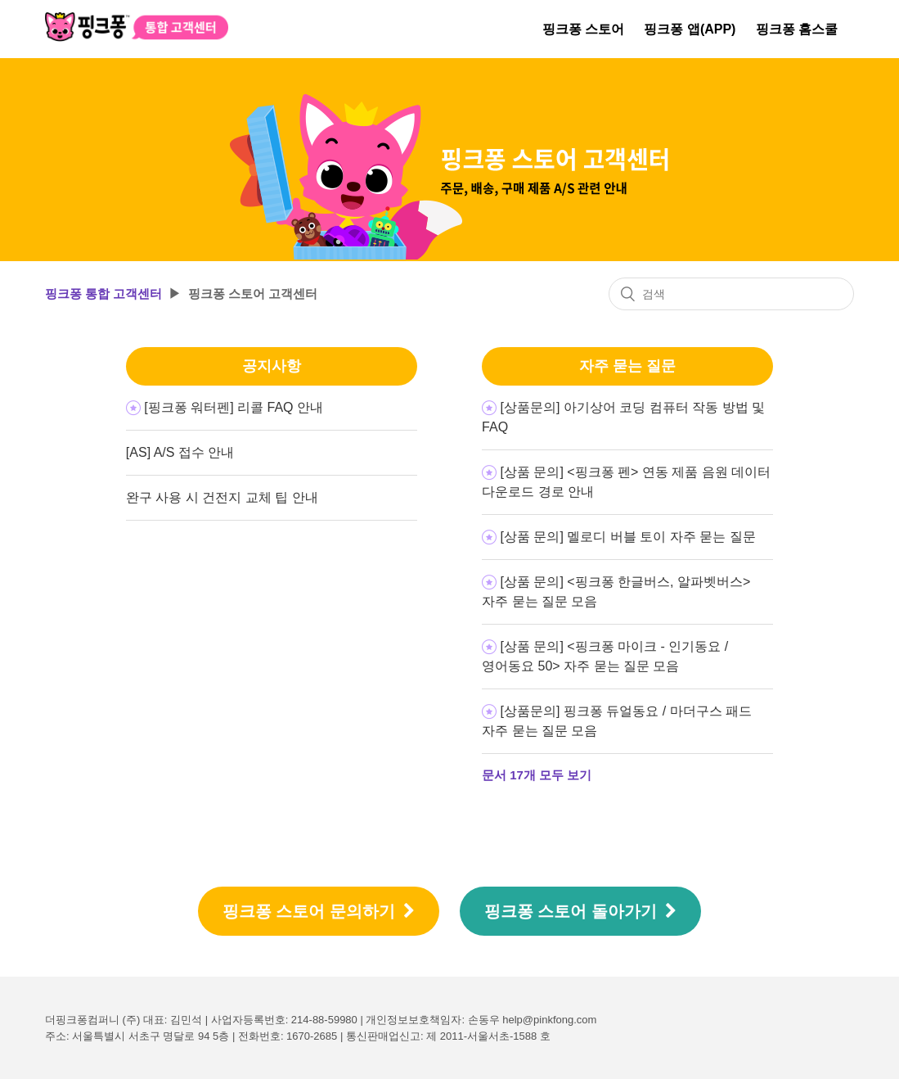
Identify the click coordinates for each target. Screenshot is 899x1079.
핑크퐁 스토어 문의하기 (319, 911)
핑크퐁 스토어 (583, 29)
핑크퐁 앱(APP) (689, 29)
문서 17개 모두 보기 (536, 775)
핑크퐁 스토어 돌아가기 (580, 911)
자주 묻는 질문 (627, 366)
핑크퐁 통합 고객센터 (103, 293)
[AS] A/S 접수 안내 (180, 452)
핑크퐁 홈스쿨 (797, 29)
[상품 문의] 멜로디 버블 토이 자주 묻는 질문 (628, 537)
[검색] (731, 294)
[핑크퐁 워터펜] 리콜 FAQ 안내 (233, 407)
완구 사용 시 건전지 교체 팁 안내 (222, 497)
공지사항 (271, 366)
